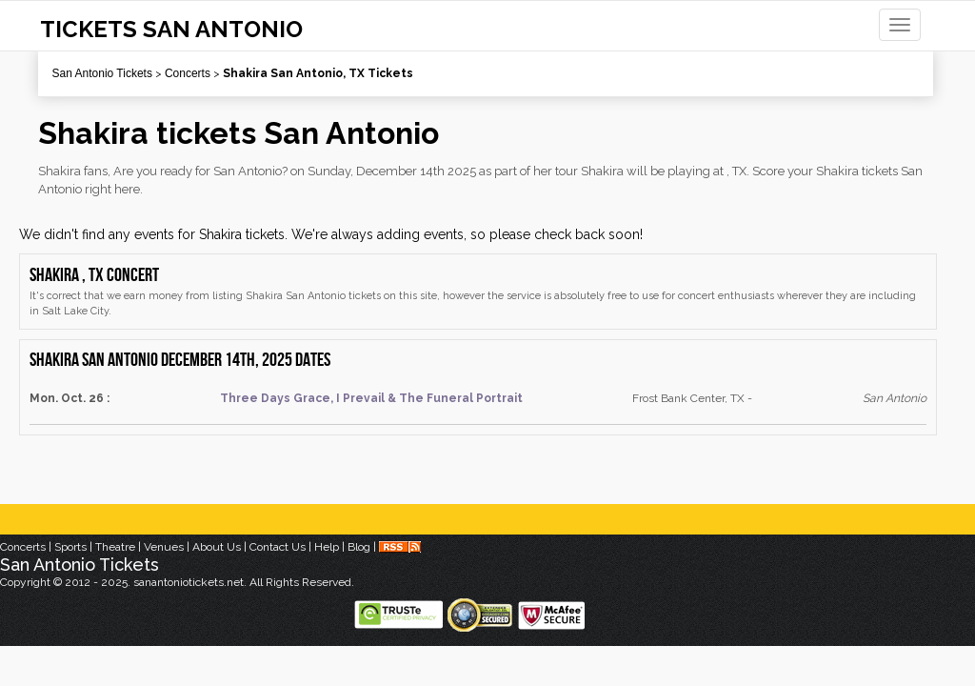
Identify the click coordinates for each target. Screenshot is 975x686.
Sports (70, 547)
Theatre (115, 547)
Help (326, 547)
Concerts (187, 73)
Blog (359, 547)
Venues (164, 547)
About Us (216, 547)
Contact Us (277, 547)
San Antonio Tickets (102, 73)
